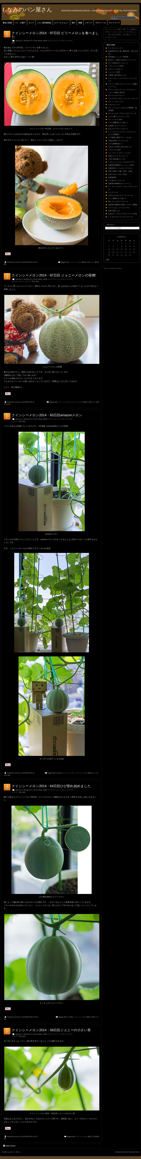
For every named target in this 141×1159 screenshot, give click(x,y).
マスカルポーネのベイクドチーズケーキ (123, 98)
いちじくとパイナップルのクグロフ (121, 162)
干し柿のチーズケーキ (116, 180)
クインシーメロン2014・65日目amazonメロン (47, 415)
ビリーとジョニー (61, 23)
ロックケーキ (113, 192)
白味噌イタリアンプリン (117, 126)
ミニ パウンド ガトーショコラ (119, 153)
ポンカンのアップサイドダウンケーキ (122, 113)
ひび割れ (70, 1017)
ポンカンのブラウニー (116, 95)
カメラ (31, 23)
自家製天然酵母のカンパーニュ (119, 183)
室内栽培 (96, 1136)
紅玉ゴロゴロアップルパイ (118, 129)
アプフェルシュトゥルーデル (119, 208)
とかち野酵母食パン (115, 144)
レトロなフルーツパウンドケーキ (120, 217)
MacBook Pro (28, 40)
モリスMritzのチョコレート (118, 63)
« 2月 (107, 260)
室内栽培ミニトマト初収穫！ (119, 57)
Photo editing (38, 40)
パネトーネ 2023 (114, 150)
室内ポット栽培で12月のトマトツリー (122, 60)
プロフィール (100, 23)
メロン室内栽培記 (44, 23)
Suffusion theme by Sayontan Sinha (127, 1152)
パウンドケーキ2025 (115, 66)
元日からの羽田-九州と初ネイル (120, 147)
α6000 (45, 40)
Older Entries (9, 1146)
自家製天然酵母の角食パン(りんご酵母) (122, 205)
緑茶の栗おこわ (114, 211)
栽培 (13, 43)
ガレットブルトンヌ (115, 102)
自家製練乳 (112, 177)
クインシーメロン (59, 40)
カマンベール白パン (115, 69)
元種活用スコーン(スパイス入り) (120, 168)
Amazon (59, 773)
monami (17, 262)
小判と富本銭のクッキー (117, 159)
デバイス (69, 40)
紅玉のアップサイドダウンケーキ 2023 (122, 214)
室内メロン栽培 (94, 402)
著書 (80, 23)
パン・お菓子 (20, 23)
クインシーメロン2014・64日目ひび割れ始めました (51, 786)
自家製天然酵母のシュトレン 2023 (121, 165)
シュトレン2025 (114, 72)
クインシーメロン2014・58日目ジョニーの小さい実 (51, 1030)
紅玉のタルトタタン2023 (117, 174)
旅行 (73, 23)
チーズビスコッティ (115, 48)
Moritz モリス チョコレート (118, 156)
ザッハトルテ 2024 (115, 120)
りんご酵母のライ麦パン (117, 198)
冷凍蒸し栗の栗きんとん (117, 75)
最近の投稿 (7, 23)
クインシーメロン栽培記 (78, 262)
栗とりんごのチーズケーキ (118, 201)
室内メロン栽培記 (93, 262)
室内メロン (95, 1017)
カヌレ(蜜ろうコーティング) (118, 116)
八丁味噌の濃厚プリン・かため (119, 137)
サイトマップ (114, 23)
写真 (33, 281)
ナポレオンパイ (114, 105)
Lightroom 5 (19, 40)
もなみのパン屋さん (27, 9)
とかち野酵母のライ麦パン (118, 123)
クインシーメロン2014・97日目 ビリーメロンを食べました (55, 34)
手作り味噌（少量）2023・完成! (120, 171)
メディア (88, 23)
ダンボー (96, 773)
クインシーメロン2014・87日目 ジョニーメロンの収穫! (54, 275)
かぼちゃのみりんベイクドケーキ (120, 195)
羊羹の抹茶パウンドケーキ (118, 141)
